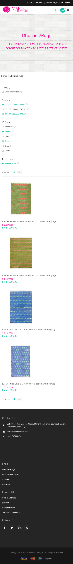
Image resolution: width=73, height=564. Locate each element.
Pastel (7, 151)
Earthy (7, 136)
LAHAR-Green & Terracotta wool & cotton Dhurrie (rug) (29, 221)
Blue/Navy (9, 127)
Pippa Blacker (10, 163)
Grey (7, 146)
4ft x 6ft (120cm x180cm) (15, 104)
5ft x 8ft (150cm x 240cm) (15, 109)
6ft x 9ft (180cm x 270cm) (15, 114)
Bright (7, 131)
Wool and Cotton (12, 92)
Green (7, 141)
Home (4, 75)
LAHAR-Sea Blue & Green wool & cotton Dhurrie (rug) (28, 329)
